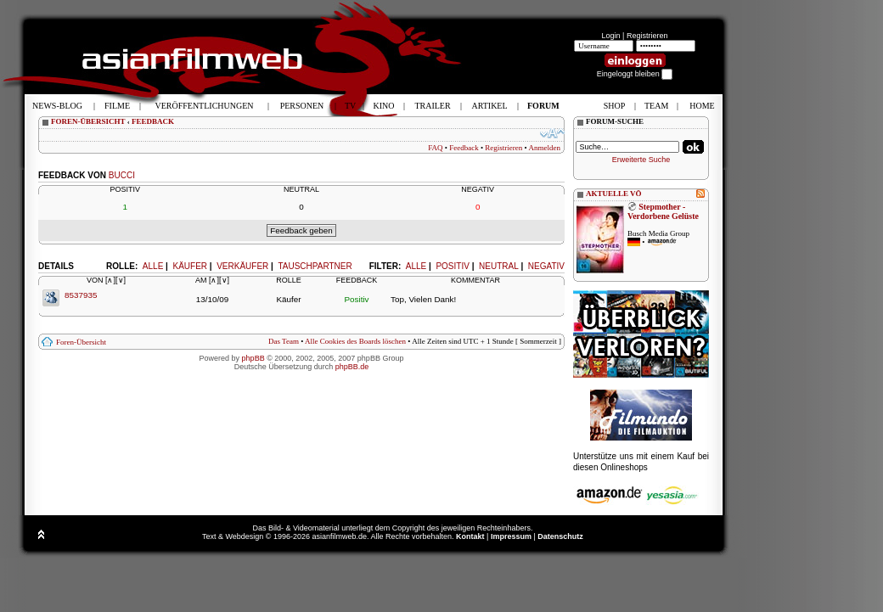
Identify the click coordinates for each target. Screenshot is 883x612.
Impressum (511, 536)
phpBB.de (352, 366)
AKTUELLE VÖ (614, 193)
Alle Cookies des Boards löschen (355, 341)
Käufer (189, 266)
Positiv (452, 266)
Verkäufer (242, 266)
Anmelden (545, 147)
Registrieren (647, 35)
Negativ (546, 266)
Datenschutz (560, 536)
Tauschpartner (315, 266)
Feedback (463, 147)
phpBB (253, 358)
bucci (122, 175)
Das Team (283, 341)
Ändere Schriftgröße (552, 133)
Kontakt (470, 536)
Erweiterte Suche (641, 159)
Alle (416, 266)
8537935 (81, 295)
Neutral (499, 266)
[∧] (110, 280)
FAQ (435, 147)
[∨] (120, 280)
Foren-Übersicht (81, 342)
